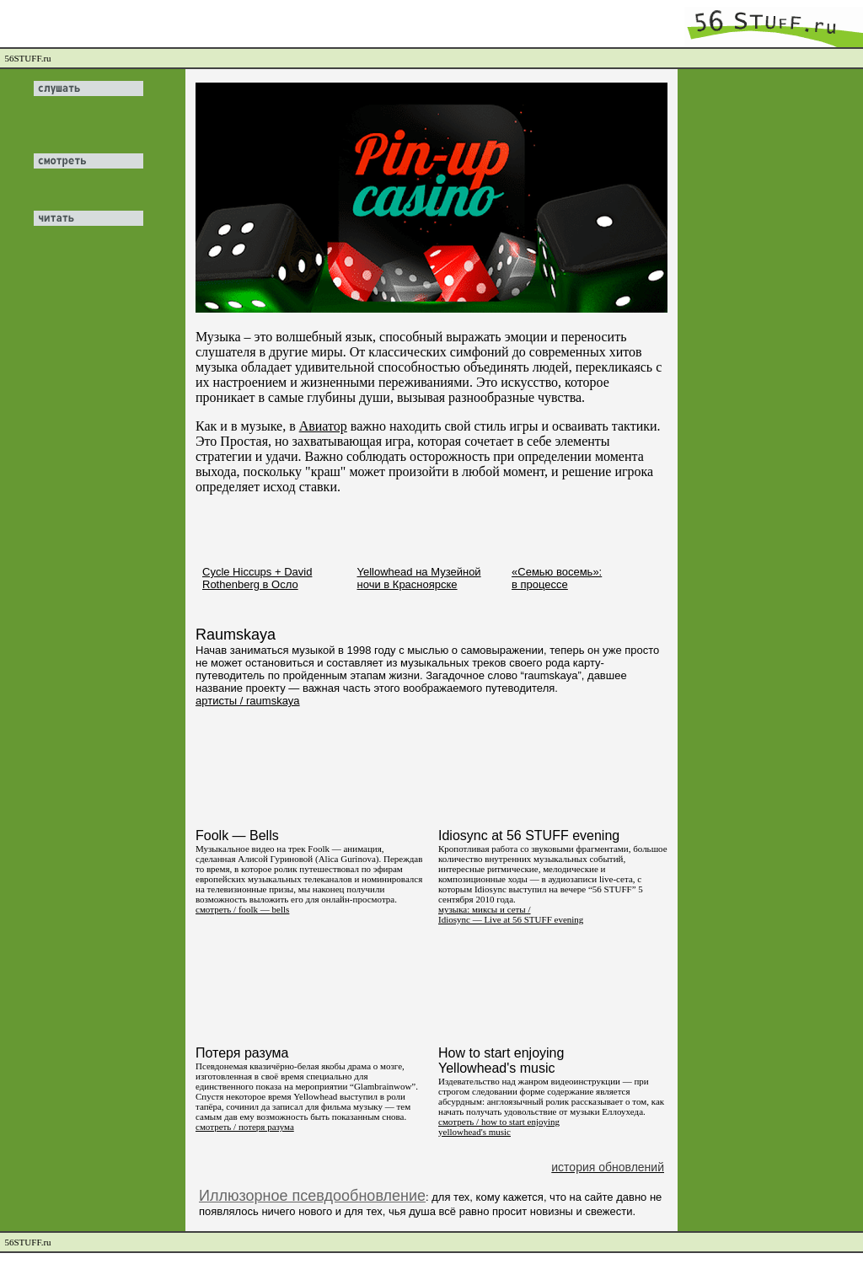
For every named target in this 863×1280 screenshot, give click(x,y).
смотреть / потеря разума (245, 1127)
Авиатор (323, 426)
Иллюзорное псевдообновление (312, 1195)
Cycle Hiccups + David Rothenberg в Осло (257, 578)
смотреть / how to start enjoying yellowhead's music (499, 1127)
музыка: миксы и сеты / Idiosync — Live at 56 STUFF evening (510, 914)
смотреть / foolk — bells (242, 909)
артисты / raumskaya (248, 700)
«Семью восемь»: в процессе (557, 578)
